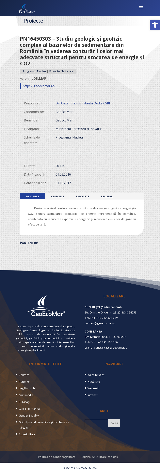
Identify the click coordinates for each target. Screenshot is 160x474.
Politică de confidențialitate (56, 457)
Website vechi (96, 375)
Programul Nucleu (34, 71)
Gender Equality (29, 415)
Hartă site (94, 381)
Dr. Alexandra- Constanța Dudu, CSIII (83, 103)
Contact (24, 375)
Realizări (107, 196)
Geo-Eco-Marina (29, 409)
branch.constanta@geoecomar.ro (106, 347)
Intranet (93, 395)
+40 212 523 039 (107, 318)
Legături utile (27, 388)
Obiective (57, 196)
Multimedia (26, 395)
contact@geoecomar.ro (100, 323)
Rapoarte (82, 196)
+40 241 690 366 (107, 342)
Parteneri (24, 381)
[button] (155, 25)
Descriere (32, 196)
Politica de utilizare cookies (99, 457)
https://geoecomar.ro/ (39, 86)
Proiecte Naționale (61, 71)
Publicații (24, 402)
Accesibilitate (27, 434)
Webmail (93, 388)
